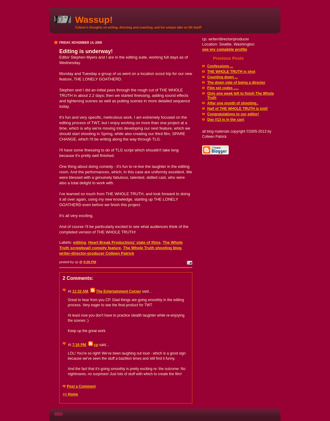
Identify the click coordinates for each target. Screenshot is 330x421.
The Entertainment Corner (118, 291)
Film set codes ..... (223, 88)
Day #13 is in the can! (225, 119)
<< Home (70, 394)
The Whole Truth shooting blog (152, 248)
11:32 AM (80, 291)
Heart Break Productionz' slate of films (124, 242)
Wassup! (94, 20)
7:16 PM (79, 345)
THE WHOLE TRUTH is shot (231, 72)
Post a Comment (81, 386)
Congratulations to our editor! (233, 114)
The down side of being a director (236, 82)
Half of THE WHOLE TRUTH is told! (237, 109)
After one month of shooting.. (232, 103)
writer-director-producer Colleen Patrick (96, 253)
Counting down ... (222, 77)
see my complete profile (224, 49)
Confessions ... (220, 66)
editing (79, 242)
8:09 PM (90, 262)
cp (96, 345)
